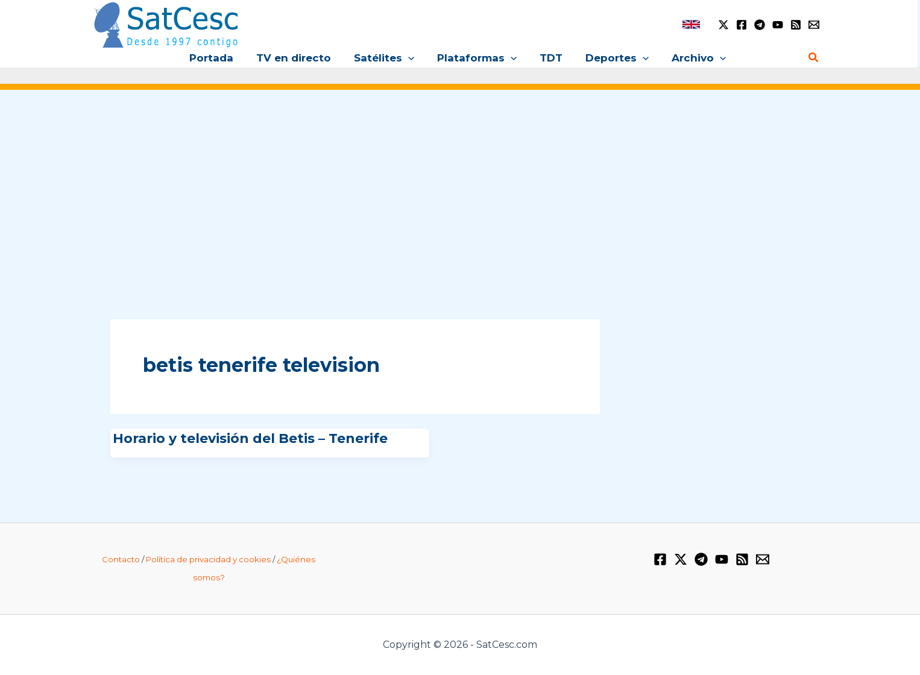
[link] (691, 24)
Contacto (121, 559)
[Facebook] (741, 24)
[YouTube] (777, 24)
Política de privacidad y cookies (208, 559)
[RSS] (795, 24)
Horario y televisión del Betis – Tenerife (250, 438)
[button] (411, 58)
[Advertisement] (460, 191)
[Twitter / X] (723, 24)
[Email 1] (813, 24)
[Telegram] (759, 24)
